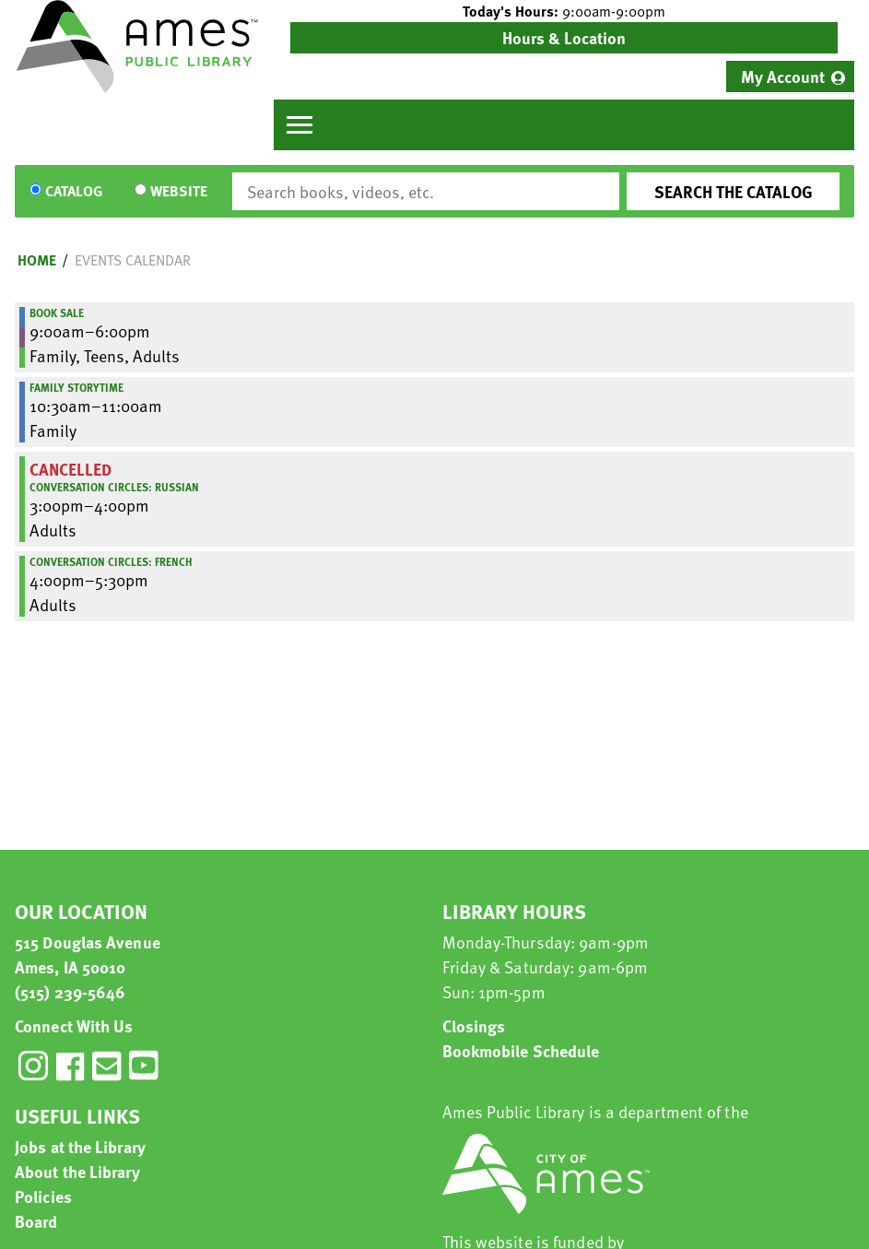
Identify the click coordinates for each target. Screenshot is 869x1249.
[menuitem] (790, 76)
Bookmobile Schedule (521, 1050)
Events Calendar (133, 260)
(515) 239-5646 (70, 991)
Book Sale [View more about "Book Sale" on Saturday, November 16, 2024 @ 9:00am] (56, 312)
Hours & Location (564, 37)
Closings (474, 1025)
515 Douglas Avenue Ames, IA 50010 (87, 954)
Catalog (73, 191)
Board (36, 1220)
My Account (783, 76)
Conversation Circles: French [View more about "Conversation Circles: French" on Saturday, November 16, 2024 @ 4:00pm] (111, 561)
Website (178, 191)
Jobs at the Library (80, 1146)
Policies (43, 1196)
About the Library (77, 1171)
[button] (564, 11)
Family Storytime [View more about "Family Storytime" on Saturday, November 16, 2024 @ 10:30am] (76, 387)
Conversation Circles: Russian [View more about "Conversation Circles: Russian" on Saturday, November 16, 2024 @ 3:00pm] (114, 486)
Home (37, 260)
